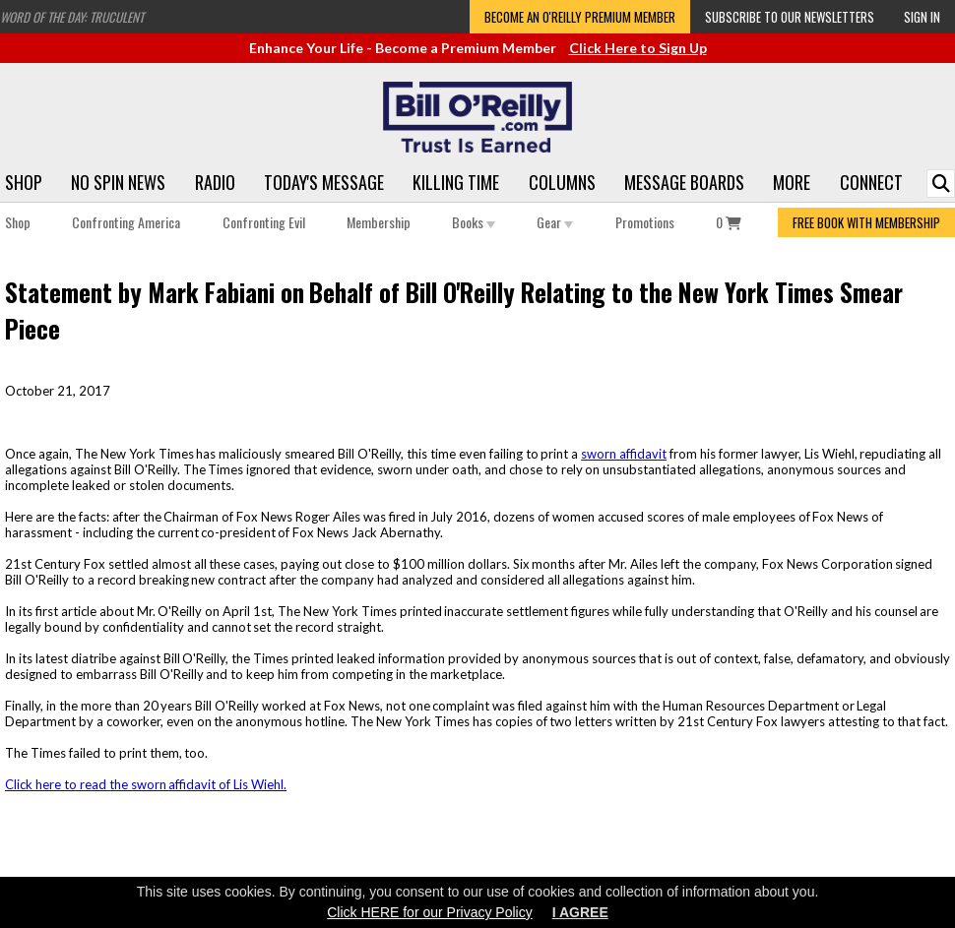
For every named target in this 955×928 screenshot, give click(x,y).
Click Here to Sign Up (638, 47)
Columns (562, 182)
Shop (23, 182)
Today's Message (324, 182)
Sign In (922, 17)
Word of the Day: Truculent (72, 17)
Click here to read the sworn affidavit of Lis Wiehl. (145, 784)
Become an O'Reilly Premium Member (579, 17)
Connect (871, 182)
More (791, 182)
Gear (555, 222)
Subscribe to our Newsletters (789, 17)
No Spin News (118, 182)
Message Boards (684, 182)
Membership (379, 222)
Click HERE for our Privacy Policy (430, 912)
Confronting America (126, 222)
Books (473, 222)
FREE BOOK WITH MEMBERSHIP (866, 222)
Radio (215, 182)
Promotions (644, 222)
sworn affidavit (624, 454)
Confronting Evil (264, 222)
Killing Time (456, 182)
